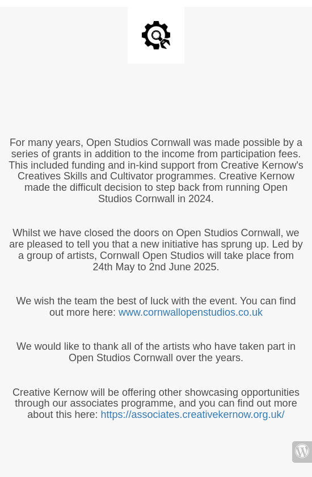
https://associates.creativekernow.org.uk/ (192, 414)
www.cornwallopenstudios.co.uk (191, 312)
